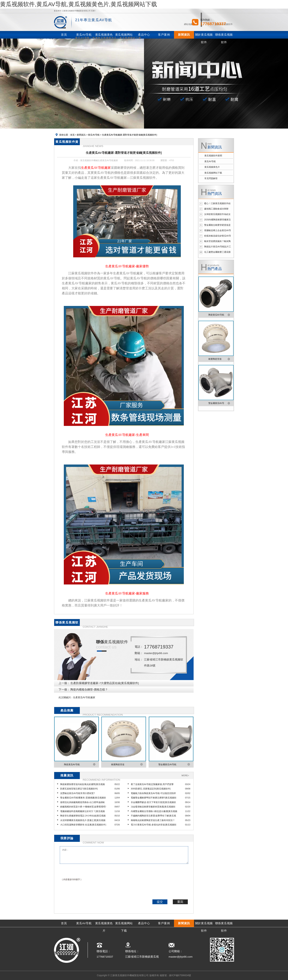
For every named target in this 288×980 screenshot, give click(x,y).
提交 (160, 901)
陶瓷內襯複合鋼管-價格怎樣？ (89, 689)
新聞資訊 (81, 135)
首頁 (72, 135)
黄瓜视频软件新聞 (213, 155)
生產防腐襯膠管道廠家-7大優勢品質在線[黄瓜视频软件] (104, 683)
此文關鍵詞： (66, 697)
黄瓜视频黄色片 (212, 167)
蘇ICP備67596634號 (180, 975)
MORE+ (185, 775)
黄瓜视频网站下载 (213, 173)
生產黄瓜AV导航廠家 (84, 697)
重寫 (180, 901)
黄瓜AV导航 (93, 135)
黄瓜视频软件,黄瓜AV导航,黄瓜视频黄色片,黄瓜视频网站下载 (78, 4)
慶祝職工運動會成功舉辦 (216, 209)
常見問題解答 (211, 178)
